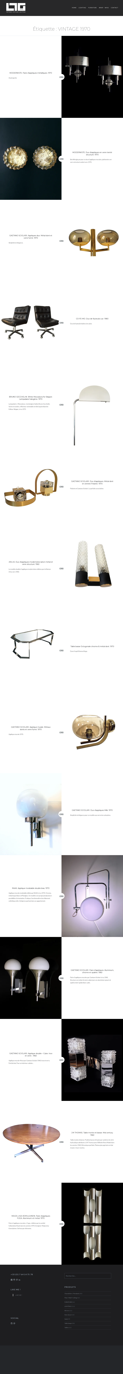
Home (74, 7)
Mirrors (67, 1310)
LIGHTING (82, 7)
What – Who (104, 7)
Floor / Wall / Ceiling (71, 1298)
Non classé (68, 1315)
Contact (114, 7)
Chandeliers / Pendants (72, 1293)
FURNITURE (92, 7)
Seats (66, 1319)
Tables (67, 1327)
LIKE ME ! (16, 1289)
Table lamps (68, 1323)
